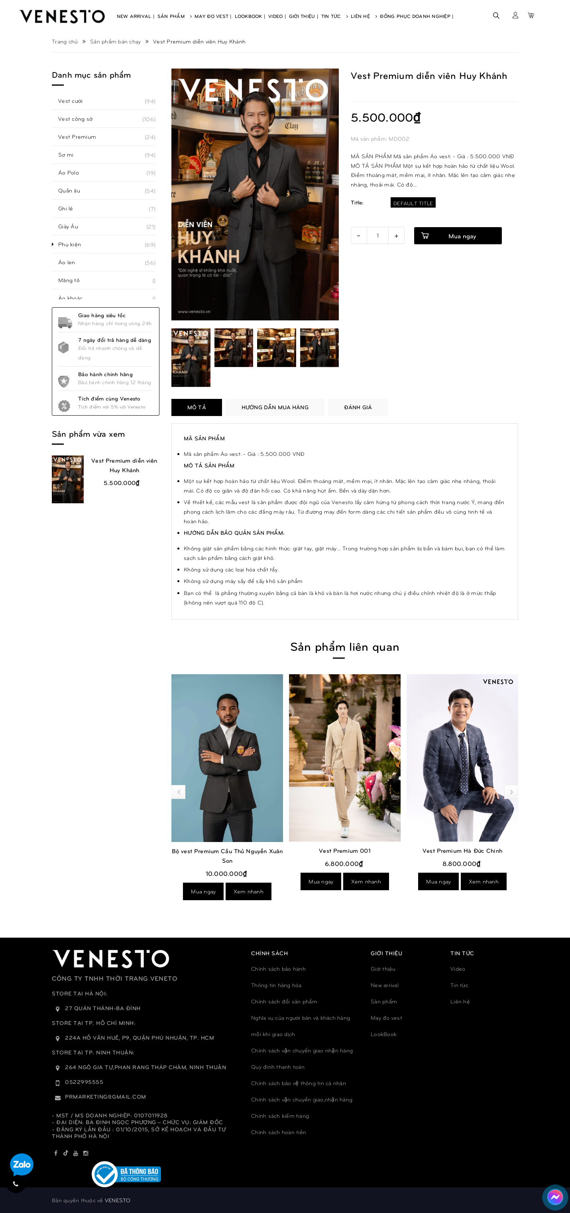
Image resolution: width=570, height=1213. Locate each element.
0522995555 (84, 1081)
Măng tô (73, 280)
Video (457, 968)
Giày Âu (72, 226)
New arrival (385, 984)
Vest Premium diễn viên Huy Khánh (124, 465)
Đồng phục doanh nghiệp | (417, 16)
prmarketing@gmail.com (105, 1096)
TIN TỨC (462, 953)
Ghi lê (70, 208)
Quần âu (73, 190)
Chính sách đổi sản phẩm (284, 1001)
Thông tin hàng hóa (276, 984)
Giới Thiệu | (303, 16)
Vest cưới (74, 101)
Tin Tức (334, 16)
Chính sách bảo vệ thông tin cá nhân (298, 1083)
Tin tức (459, 984)
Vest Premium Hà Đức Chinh (462, 850)
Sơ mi (70, 154)
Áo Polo (73, 172)
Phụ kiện (74, 244)
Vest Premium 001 (344, 850)
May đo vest (386, 1017)
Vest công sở (79, 119)
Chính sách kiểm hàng (280, 1115)
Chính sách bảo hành (278, 968)
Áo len (71, 262)
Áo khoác (74, 298)
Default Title (413, 203)
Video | (277, 16)
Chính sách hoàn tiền (278, 1132)
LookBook (384, 1033)
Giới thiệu (383, 968)
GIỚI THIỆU (386, 953)
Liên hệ (460, 1001)
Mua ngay (203, 891)
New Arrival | (136, 16)
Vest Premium (81, 136)
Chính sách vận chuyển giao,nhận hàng (301, 1099)
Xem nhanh (248, 891)
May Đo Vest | (213, 16)
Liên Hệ (364, 16)
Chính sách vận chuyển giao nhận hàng (302, 1050)
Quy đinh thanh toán (278, 1066)
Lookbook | (250, 16)
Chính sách (269, 953)
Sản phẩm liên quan (344, 645)
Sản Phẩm (174, 16)
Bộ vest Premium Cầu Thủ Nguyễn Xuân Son (227, 855)
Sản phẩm (384, 1001)
